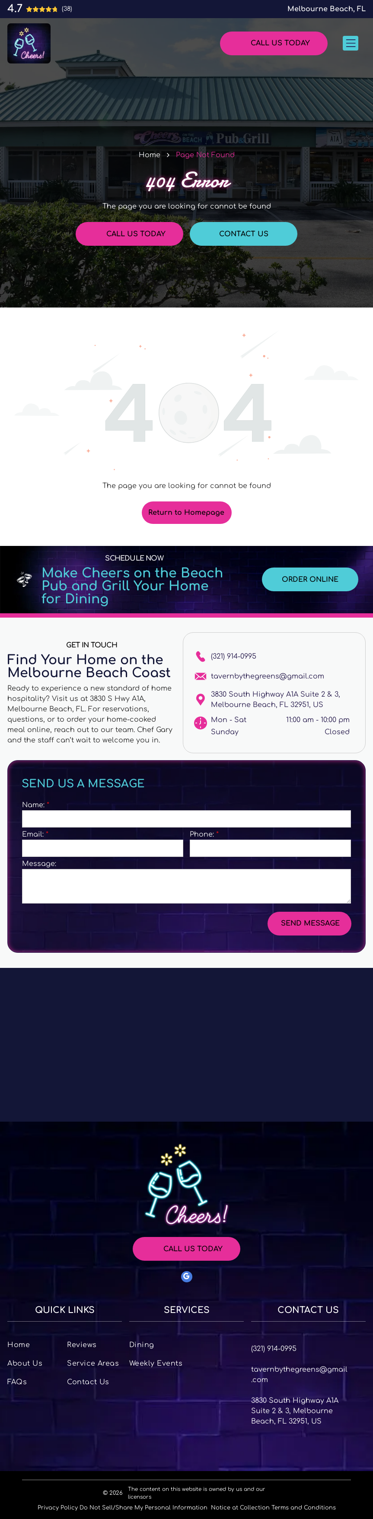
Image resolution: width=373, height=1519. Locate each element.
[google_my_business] (186, 1277)
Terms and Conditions (303, 1508)
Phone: (202, 834)
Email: (33, 834)
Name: (33, 805)
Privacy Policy (58, 1508)
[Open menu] (350, 43)
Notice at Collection (240, 1508)
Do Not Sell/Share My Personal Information (143, 1508)
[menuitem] (34, 1344)
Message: (39, 864)
